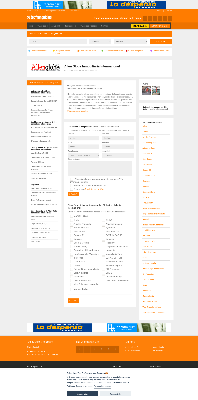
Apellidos (105, 134)
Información (70, 26)
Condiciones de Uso (94, 189)
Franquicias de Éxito (159, 51)
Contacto (104, 26)
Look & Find (77, 261)
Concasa (76, 239)
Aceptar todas (82, 394)
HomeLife (108, 250)
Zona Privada (74, 11)
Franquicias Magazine (88, 26)
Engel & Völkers (79, 242)
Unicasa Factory (111, 276)
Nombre (71, 134)
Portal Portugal (134, 350)
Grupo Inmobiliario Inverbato (84, 250)
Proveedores (158, 350)
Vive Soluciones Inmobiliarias (84, 284)
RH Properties (110, 269)
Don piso (108, 239)
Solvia (107, 273)
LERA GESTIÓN (112, 258)
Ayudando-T (109, 227)
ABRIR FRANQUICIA (160, 26)
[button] (99, 34)
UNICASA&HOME (80, 280)
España (159, 11)
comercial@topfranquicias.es (53, 11)
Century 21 (77, 235)
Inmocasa (76, 258)
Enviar (73, 194)
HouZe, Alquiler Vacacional (84, 254)
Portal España (133, 347)
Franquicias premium (86, 51)
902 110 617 (32, 11)
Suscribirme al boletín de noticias (88, 185)
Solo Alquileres (79, 273)
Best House (77, 231)
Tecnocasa (77, 276)
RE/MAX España (112, 265)
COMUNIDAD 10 (112, 235)
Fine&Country (78, 246)
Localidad (105, 151)
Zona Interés (73, 151)
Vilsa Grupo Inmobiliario (115, 280)
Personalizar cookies (102, 386)
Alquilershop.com (112, 224)
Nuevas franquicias (134, 51)
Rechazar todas (115, 394)
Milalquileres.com (112, 261)
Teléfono (105, 142)
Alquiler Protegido (80, 224)
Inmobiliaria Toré (112, 254)
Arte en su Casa (79, 227)
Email (70, 142)
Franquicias (42, 26)
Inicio (31, 26)
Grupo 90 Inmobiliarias (115, 246)
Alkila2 (107, 220)
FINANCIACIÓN (140, 26)
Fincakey (108, 242)
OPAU (75, 265)
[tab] (99, 34)
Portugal (169, 11)
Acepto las (87, 189)
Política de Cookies (74, 386)
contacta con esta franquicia (44, 83)
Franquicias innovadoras (112, 51)
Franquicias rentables (37, 51)
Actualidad (56, 26)
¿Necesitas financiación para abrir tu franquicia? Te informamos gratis (96, 180)
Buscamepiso (110, 231)
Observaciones (74, 159)
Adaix (74, 220)
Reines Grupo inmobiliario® (84, 269)
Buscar (160, 41)
